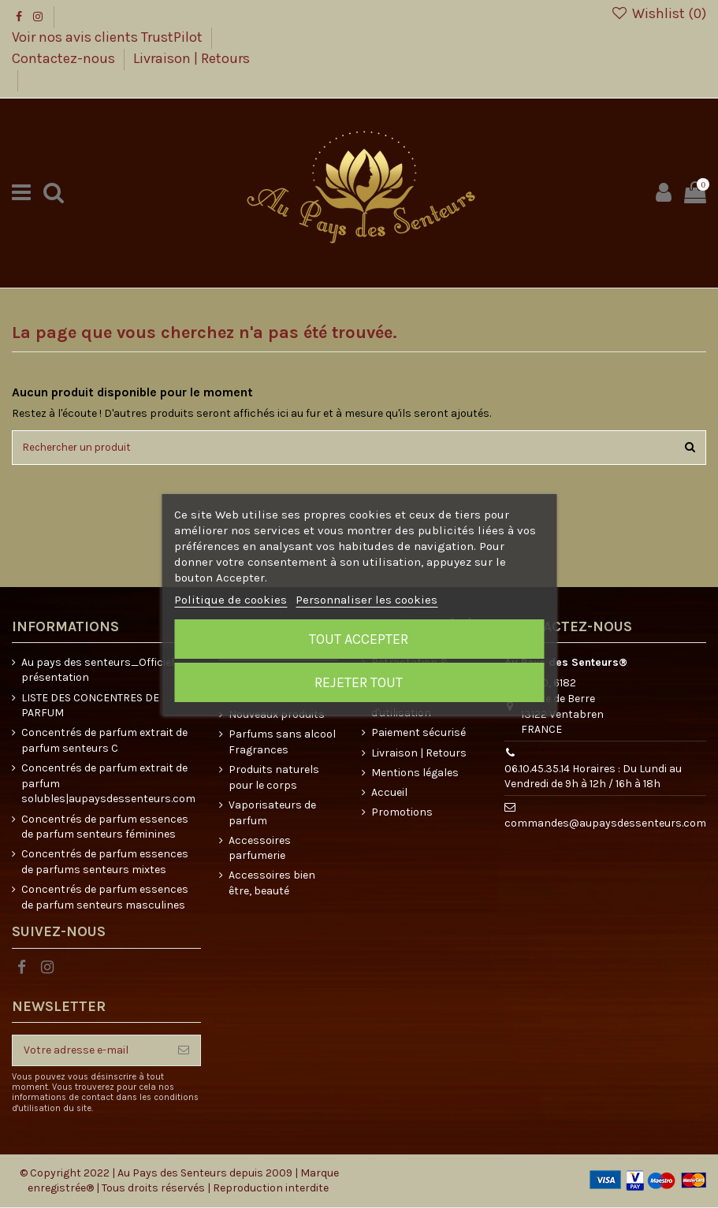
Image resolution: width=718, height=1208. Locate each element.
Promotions (402, 813)
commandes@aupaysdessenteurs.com (605, 824)
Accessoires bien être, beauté (272, 884)
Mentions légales (415, 773)
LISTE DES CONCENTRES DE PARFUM (90, 706)
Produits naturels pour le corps (274, 779)
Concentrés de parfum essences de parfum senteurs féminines (104, 827)
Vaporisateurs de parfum (272, 814)
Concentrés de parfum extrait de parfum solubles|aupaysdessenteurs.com (108, 785)
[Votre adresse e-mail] (90, 1051)
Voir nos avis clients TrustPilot (109, 37)
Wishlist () (658, 13)
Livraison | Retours (191, 58)
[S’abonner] (183, 1051)
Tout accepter (358, 639)
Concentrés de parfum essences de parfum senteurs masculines (104, 898)
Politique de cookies (230, 600)
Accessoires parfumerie (260, 849)
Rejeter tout (358, 682)
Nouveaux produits (277, 716)
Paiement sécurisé (418, 734)
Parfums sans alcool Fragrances (282, 743)
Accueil (389, 794)
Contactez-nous (65, 58)
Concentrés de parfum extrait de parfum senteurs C (104, 741)
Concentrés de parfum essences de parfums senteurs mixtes (104, 863)
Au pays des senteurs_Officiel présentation (97, 671)
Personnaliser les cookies (366, 600)
